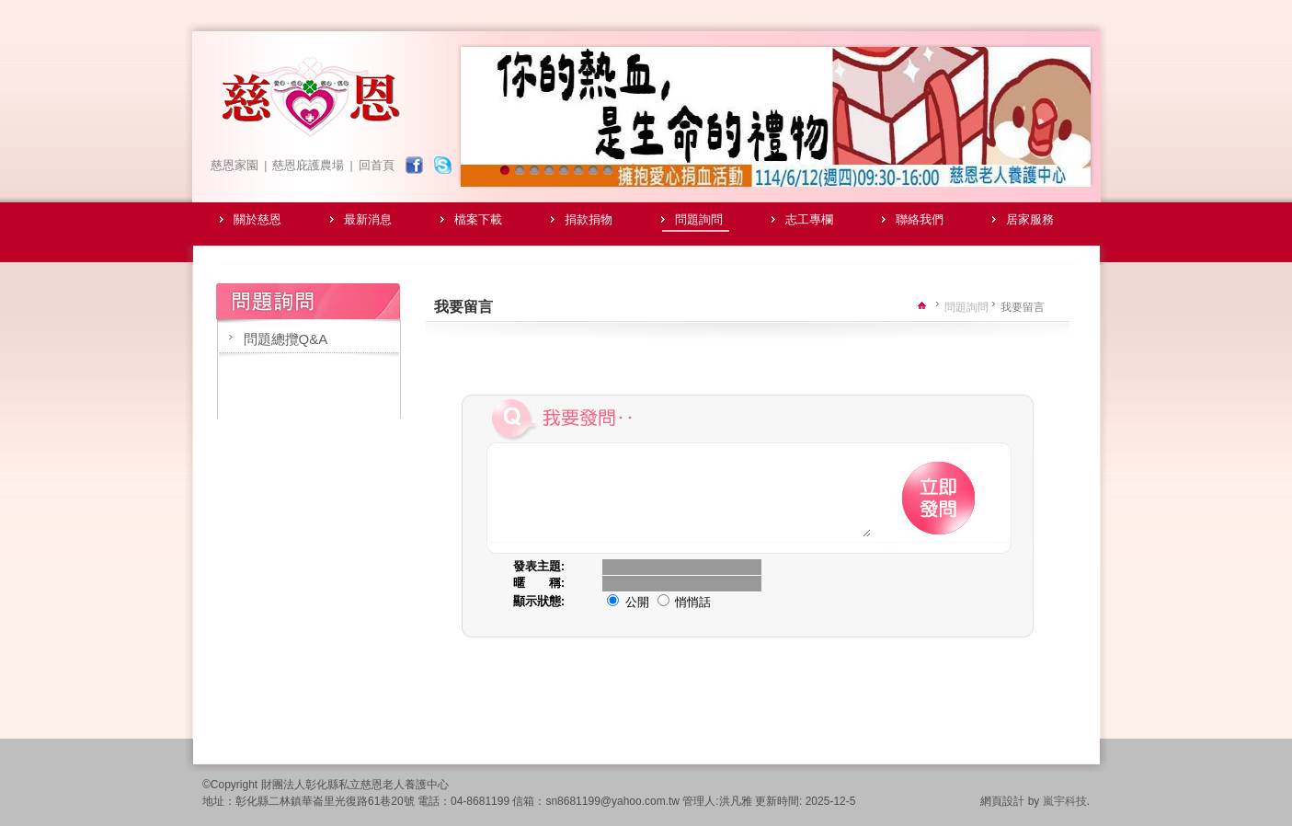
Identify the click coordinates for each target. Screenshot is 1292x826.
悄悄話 (684, 618)
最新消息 (368, 219)
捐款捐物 (588, 219)
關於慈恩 (257, 219)
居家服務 (1030, 219)
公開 (628, 618)
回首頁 (376, 165)
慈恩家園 (234, 165)
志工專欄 (809, 219)
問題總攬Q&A (286, 339)
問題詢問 (699, 219)
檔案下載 (478, 219)
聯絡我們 (919, 219)
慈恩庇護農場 (308, 165)
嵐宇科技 (1065, 817)
